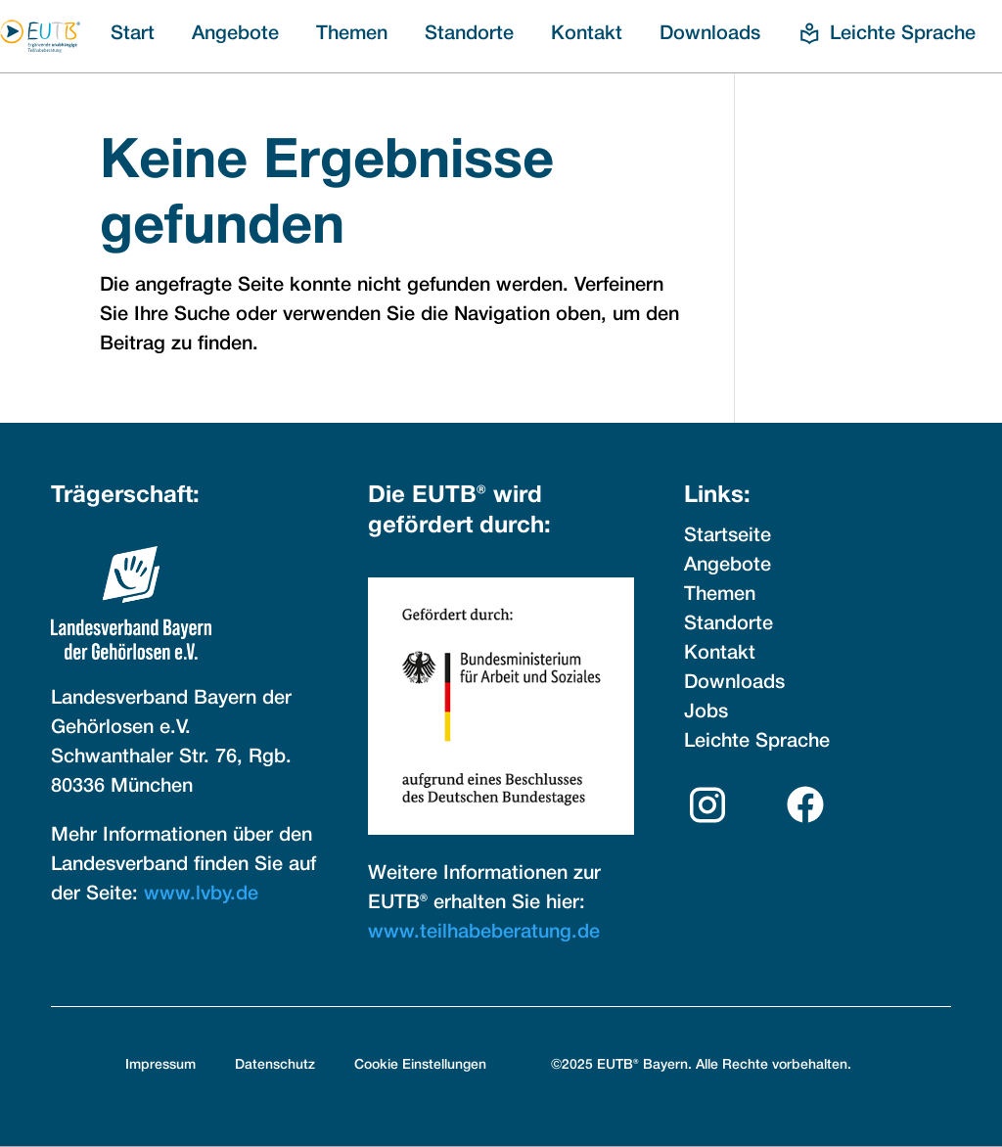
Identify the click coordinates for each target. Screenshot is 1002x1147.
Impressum (160, 1065)
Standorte (469, 34)
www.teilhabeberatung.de (484, 932)
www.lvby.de (201, 894)
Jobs (706, 712)
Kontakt (586, 34)
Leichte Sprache (757, 742)
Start (133, 34)
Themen (351, 34)
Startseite (727, 536)
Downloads (710, 34)
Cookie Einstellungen (420, 1065)
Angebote (235, 34)
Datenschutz (275, 1065)
